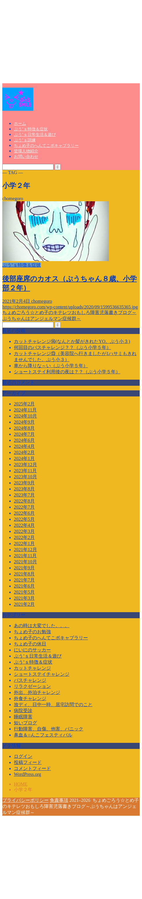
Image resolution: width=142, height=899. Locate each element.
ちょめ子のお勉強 (32, 631)
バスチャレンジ (30, 680)
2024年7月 (24, 434)
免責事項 (59, 800)
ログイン (23, 756)
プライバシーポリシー (25, 800)
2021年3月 (24, 598)
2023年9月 (24, 482)
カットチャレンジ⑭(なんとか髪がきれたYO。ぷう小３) (72, 341)
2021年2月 (24, 604)
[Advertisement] (71, 42)
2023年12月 (25, 464)
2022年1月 (24, 543)
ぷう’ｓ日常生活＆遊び (35, 134)
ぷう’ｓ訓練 (25, 140)
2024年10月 (25, 415)
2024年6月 (24, 440)
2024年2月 (24, 452)
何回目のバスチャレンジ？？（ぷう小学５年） (62, 347)
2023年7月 (24, 494)
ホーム (20, 123)
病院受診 (23, 710)
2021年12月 (25, 549)
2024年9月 (24, 422)
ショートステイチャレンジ (41, 674)
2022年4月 (24, 525)
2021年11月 (25, 555)
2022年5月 (24, 519)
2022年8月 (24, 501)
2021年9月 (24, 567)
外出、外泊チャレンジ (37, 692)
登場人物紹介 (26, 151)
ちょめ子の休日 (30, 643)
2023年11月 (25, 470)
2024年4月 (24, 446)
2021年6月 (24, 586)
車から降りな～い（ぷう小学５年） (51, 365)
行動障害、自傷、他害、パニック (48, 728)
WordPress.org (27, 774)
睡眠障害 (23, 716)
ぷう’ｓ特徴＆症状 (31, 129)
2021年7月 (24, 579)
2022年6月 (24, 513)
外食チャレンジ (30, 698)
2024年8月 (24, 428)
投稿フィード (28, 762)
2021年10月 (25, 561)
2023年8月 (24, 488)
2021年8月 (24, 573)
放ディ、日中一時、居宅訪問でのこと (53, 704)
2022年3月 (24, 531)
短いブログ (25, 722)
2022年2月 (24, 537)
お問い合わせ (26, 156)
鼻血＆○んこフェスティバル (43, 734)
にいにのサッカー (32, 649)
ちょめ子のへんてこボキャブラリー (46, 145)
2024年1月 (24, 458)
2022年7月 (24, 507)
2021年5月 (24, 592)
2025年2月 (24, 403)
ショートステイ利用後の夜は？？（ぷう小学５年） (67, 371)
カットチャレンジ (32, 668)
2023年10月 (25, 476)
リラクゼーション (32, 686)
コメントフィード (32, 768)
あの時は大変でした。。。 (41, 625)
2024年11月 (25, 409)
